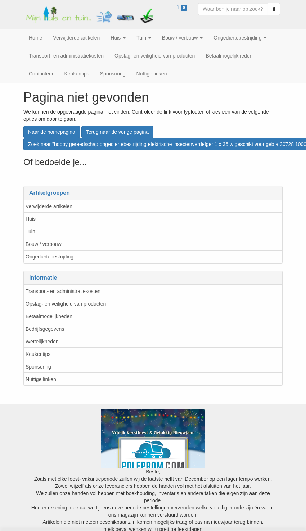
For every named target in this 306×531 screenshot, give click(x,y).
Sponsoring (38, 367)
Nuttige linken (41, 379)
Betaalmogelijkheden (49, 316)
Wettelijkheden (42, 341)
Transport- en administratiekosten (63, 291)
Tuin (30, 231)
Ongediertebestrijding (49, 257)
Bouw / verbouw (44, 244)
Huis (31, 219)
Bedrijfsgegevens (45, 329)
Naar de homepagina (51, 132)
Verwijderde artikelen (49, 206)
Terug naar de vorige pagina (117, 132)
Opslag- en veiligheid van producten (66, 304)
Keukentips (38, 354)
